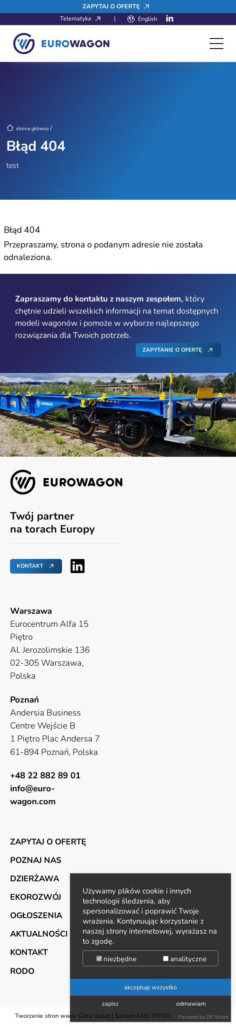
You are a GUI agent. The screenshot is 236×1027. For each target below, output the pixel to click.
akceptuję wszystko (150, 987)
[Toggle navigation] (216, 43)
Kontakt (30, 566)
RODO (22, 971)
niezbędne (116, 959)
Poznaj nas (35, 860)
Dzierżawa (34, 878)
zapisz (110, 1003)
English (147, 19)
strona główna (27, 128)
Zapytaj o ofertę (118, 6)
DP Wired (217, 1017)
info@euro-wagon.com (33, 794)
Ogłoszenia (36, 915)
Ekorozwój (35, 897)
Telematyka (82, 18)
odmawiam (191, 1003)
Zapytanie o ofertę (172, 350)
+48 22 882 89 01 (45, 775)
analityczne (185, 959)
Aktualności (38, 933)
